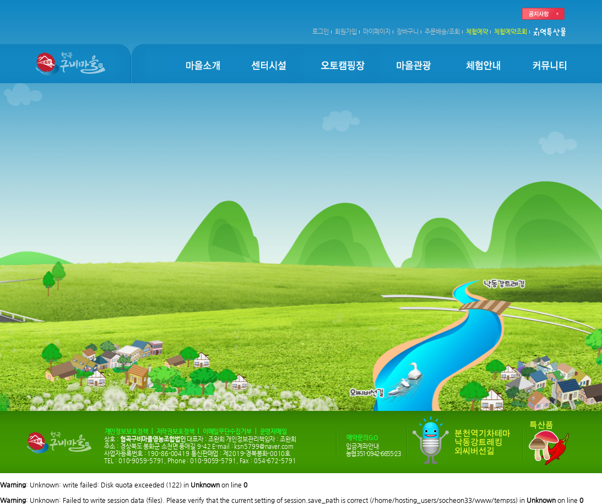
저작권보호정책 (175, 431)
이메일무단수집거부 (227, 431)
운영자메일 (273, 431)
